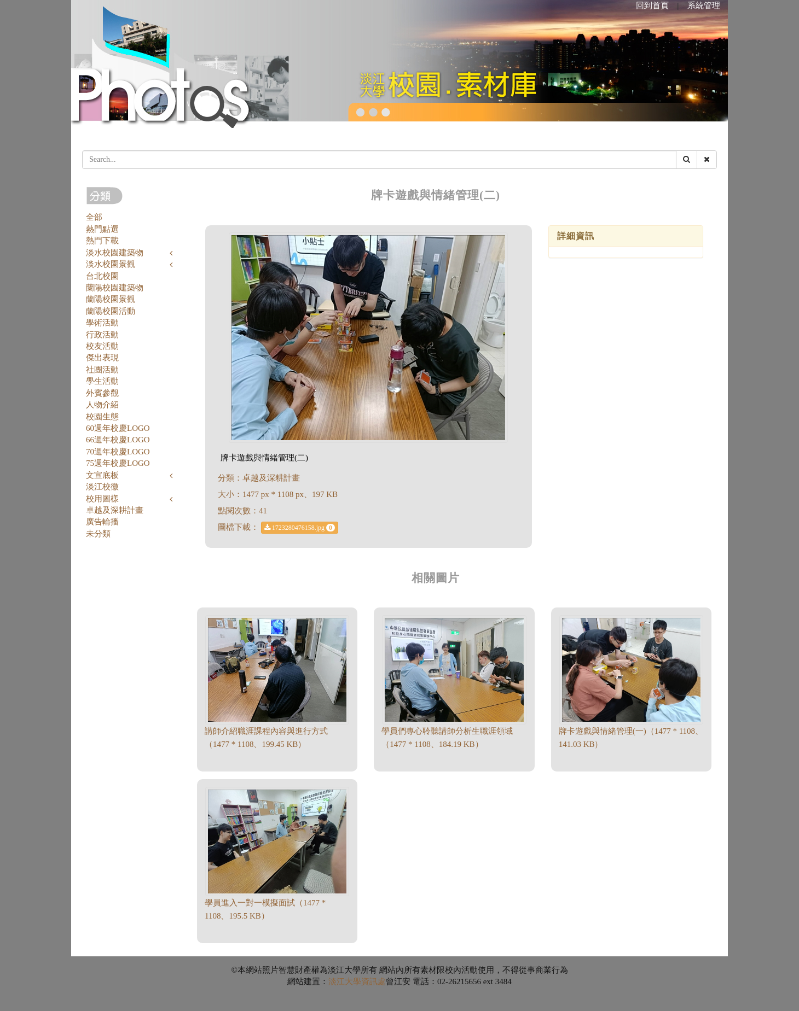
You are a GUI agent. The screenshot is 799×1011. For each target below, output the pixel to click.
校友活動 (102, 346)
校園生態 (102, 416)
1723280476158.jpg (299, 527)
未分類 (98, 533)
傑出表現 (102, 357)
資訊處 (373, 981)
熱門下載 (102, 240)
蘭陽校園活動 (110, 311)
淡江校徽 (102, 486)
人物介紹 (102, 404)
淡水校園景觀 (110, 264)
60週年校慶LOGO (118, 428)
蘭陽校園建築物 (114, 287)
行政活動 (102, 334)
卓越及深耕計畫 (114, 510)
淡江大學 (344, 981)
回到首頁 (652, 5)
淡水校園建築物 (114, 252)
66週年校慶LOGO (118, 439)
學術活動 (102, 322)
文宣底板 (102, 475)
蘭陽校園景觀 (110, 299)
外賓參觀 (102, 393)
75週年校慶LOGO (118, 463)
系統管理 (703, 5)
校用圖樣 (102, 498)
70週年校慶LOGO (118, 451)
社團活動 (102, 369)
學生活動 (102, 381)
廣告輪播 (102, 521)
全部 (94, 217)
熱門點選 (102, 229)
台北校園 (102, 276)
